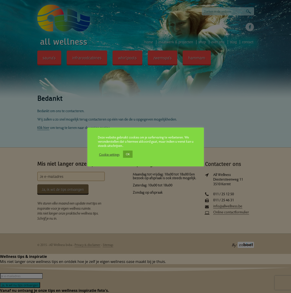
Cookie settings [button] (109, 154)
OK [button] (128, 154)
